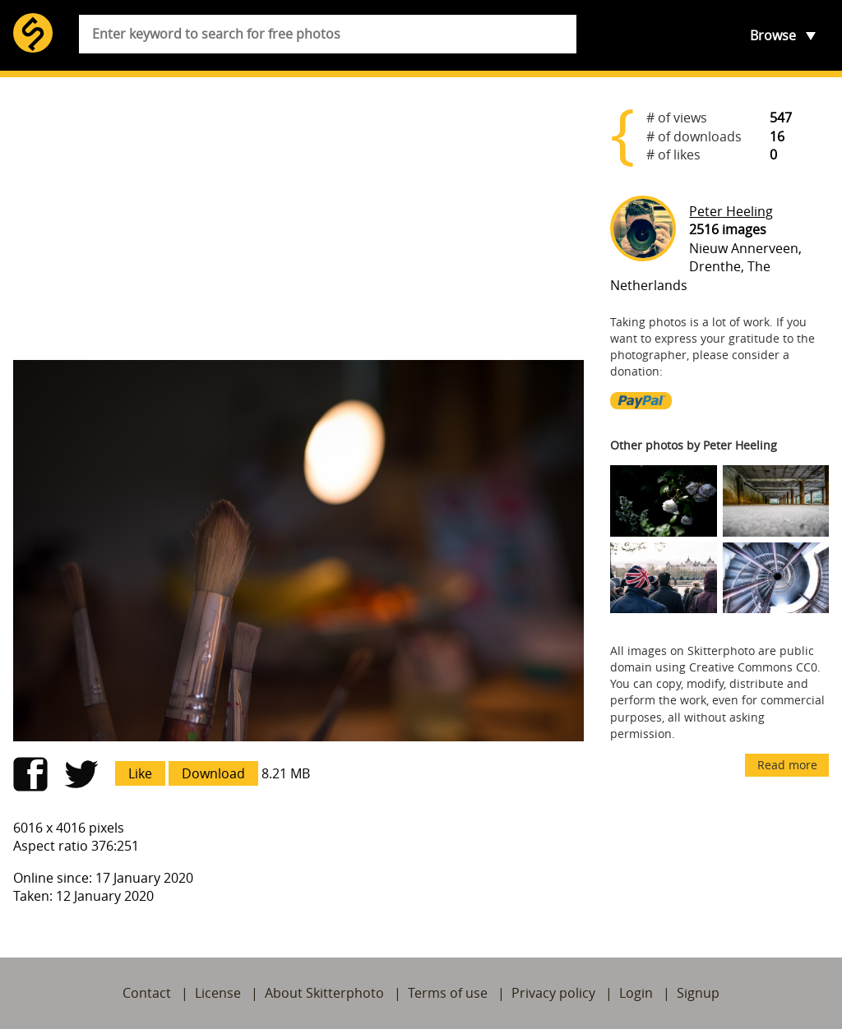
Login (636, 993)
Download (213, 773)
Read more (787, 765)
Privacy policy (553, 993)
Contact (147, 993)
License (218, 993)
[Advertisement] (298, 219)
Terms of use (448, 993)
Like (140, 773)
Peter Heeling (731, 211)
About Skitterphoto (324, 993)
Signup (698, 993)
